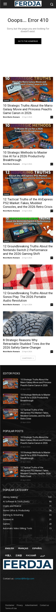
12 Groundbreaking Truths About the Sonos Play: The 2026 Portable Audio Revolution (28, 296)
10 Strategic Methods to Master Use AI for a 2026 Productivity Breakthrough (25, 156)
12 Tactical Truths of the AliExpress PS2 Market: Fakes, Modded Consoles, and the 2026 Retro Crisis (28, 203)
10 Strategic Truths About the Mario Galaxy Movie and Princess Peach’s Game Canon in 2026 (28, 109)
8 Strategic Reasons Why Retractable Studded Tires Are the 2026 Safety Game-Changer (26, 343)
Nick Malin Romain (11, 117)
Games (6, 100)
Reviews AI (8, 288)
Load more (28, 358)
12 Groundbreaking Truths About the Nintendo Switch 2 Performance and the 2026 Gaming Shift (28, 250)
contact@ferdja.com (24, 578)
